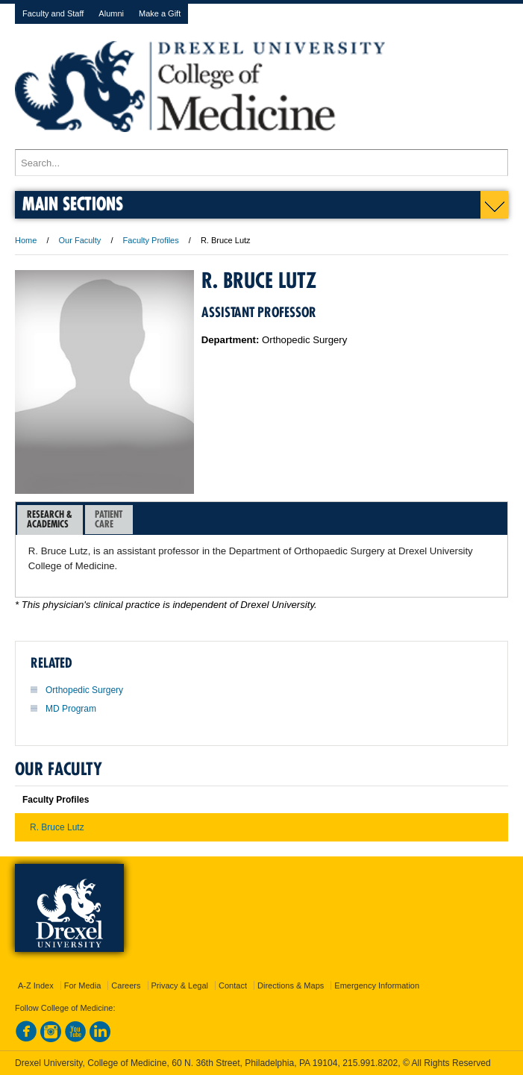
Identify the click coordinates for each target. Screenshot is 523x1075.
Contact (233, 985)
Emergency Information (376, 985)
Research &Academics (49, 519)
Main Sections (72, 203)
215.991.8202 (370, 1063)
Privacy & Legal (179, 985)
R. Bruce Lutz (57, 827)
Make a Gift (160, 13)
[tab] (50, 520)
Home (26, 240)
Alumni (111, 13)
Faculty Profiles (151, 240)
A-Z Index (36, 985)
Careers (125, 985)
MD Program (71, 708)
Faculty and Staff (53, 13)
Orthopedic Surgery (84, 690)
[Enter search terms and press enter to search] (261, 162)
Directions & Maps (290, 985)
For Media (82, 985)
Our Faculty (80, 240)
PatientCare (108, 519)
